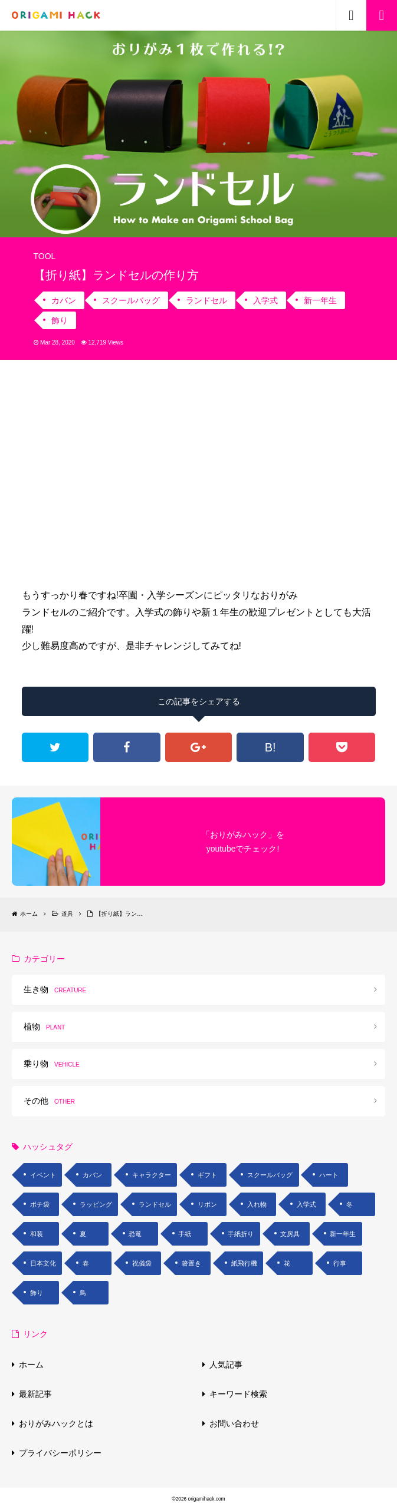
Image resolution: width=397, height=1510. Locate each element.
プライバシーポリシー (60, 1453)
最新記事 (35, 1394)
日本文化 (43, 1263)
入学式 (265, 300)
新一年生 (320, 300)
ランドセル (206, 300)
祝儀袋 (142, 1263)
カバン (63, 300)
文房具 (290, 1233)
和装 (36, 1233)
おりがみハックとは (56, 1423)
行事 (339, 1263)
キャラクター (151, 1174)
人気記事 (225, 1364)
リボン (207, 1204)
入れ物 (257, 1204)
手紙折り (241, 1233)
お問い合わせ (234, 1423)
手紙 (184, 1233)
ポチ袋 (40, 1204)
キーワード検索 (238, 1394)
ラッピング (96, 1204)
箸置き (191, 1263)
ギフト (207, 1174)
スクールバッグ (131, 300)
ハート (329, 1174)
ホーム (31, 1364)
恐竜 (135, 1233)
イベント (43, 1174)
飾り (59, 320)
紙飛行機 (244, 1263)
